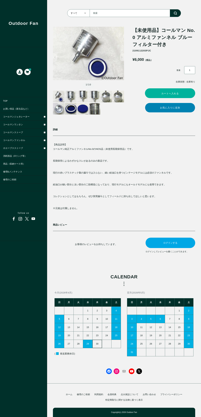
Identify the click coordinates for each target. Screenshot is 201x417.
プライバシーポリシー (171, 394)
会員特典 (112, 394)
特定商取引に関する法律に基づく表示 (124, 400)
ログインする (170, 242)
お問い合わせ (149, 394)
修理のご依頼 (83, 394)
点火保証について (129, 394)
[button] (55, 57)
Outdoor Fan (23, 23)
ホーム (69, 394)
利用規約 (98, 394)
